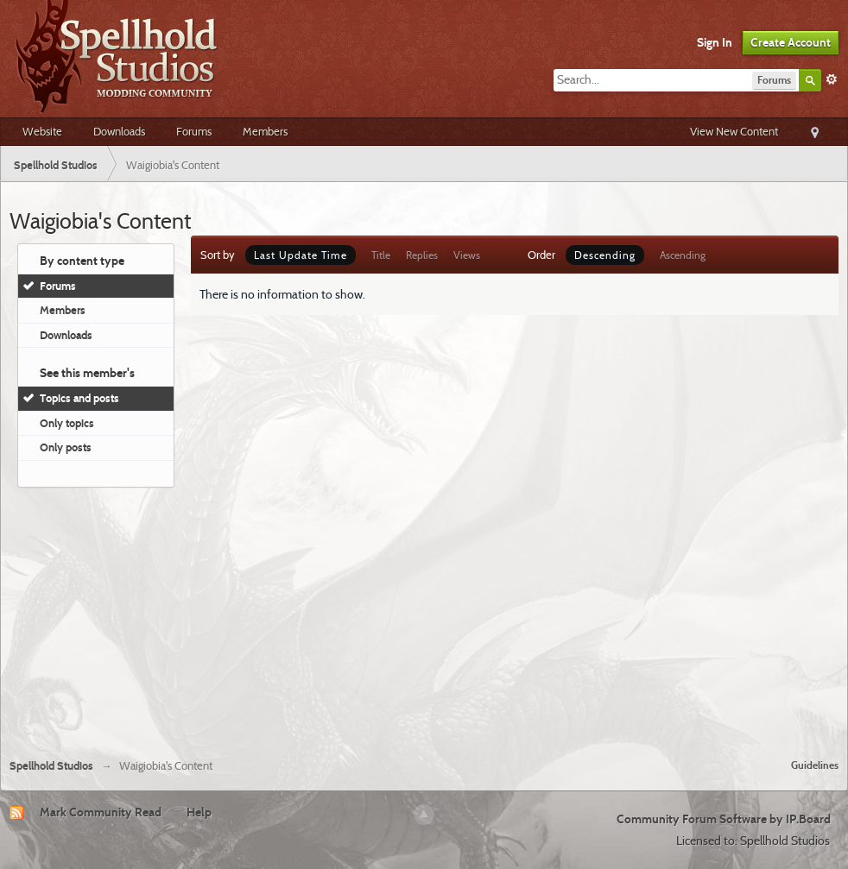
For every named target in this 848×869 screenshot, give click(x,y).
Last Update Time (300, 255)
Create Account (790, 42)
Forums (194, 131)
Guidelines (815, 765)
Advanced (832, 79)
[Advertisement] (424, 616)
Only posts (66, 447)
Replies (422, 255)
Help (199, 812)
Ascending (683, 255)
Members (265, 131)
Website (42, 131)
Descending (605, 255)
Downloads (119, 131)
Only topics (67, 423)
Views (466, 255)
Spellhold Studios (51, 765)
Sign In (714, 42)
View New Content (734, 131)
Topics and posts (79, 398)
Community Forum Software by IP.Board (724, 819)
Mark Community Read (100, 812)
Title (380, 255)
